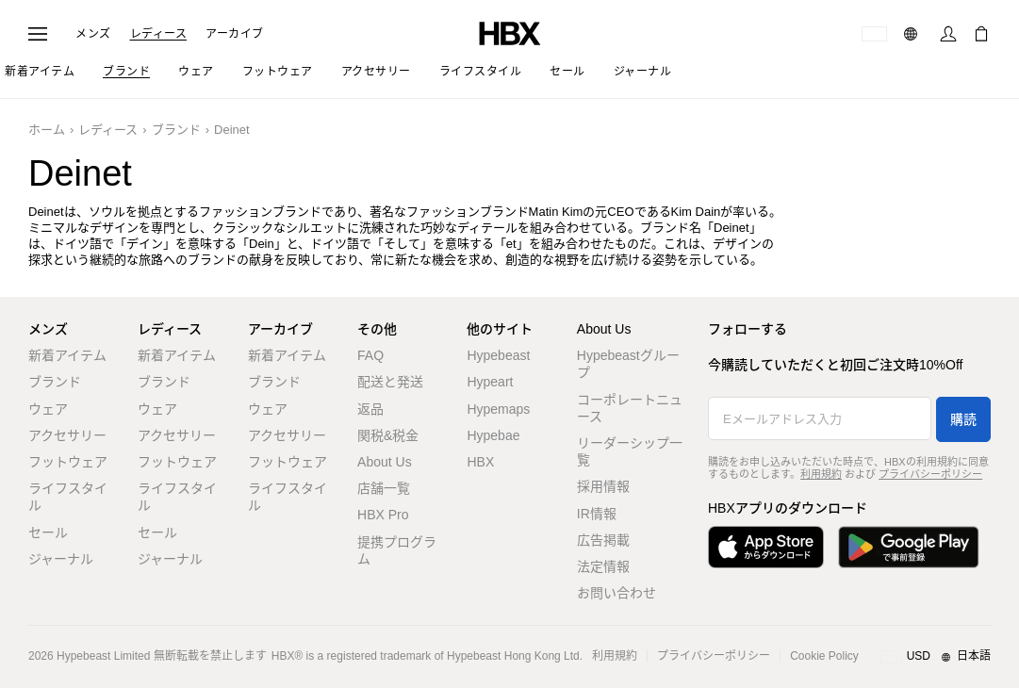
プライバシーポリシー (930, 474)
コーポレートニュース (629, 408)
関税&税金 (388, 435)
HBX (480, 461)
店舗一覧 (383, 488)
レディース (159, 34)
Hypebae (493, 435)
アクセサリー (67, 435)
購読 (963, 419)
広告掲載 (603, 540)
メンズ (93, 34)
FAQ (370, 355)
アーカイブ (234, 34)
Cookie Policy (824, 656)
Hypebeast (498, 355)
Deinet (232, 130)
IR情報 (596, 513)
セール (48, 532)
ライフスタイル (67, 497)
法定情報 (603, 566)
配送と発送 (390, 381)
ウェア (48, 409)
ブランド (176, 130)
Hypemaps (498, 409)
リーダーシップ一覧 (629, 451)
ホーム (46, 130)
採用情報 (603, 486)
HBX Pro (382, 514)
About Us (384, 461)
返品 (370, 409)
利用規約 (821, 474)
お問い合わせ (616, 592)
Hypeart (490, 381)
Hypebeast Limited (103, 656)
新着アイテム (67, 355)
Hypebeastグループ (628, 364)
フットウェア (67, 461)
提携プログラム (396, 550)
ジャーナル (60, 558)
